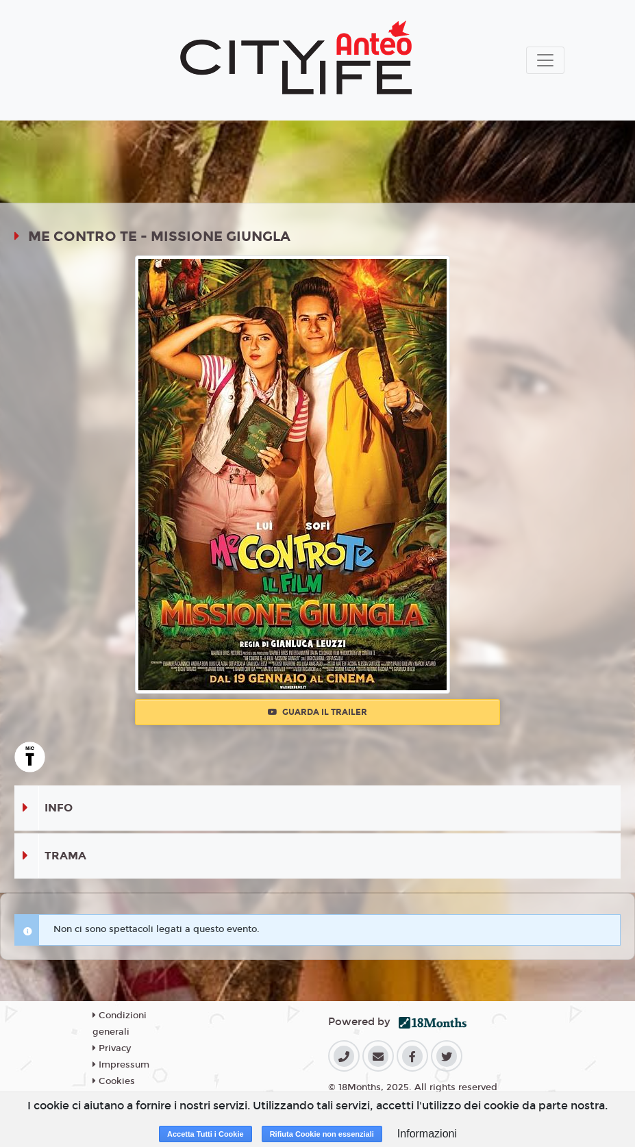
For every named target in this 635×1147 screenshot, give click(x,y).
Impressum (120, 1064)
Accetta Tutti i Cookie (205, 1134)
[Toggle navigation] (545, 60)
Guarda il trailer (317, 712)
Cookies (113, 1081)
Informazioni (427, 1133)
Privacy (111, 1048)
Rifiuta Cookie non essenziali (322, 1134)
